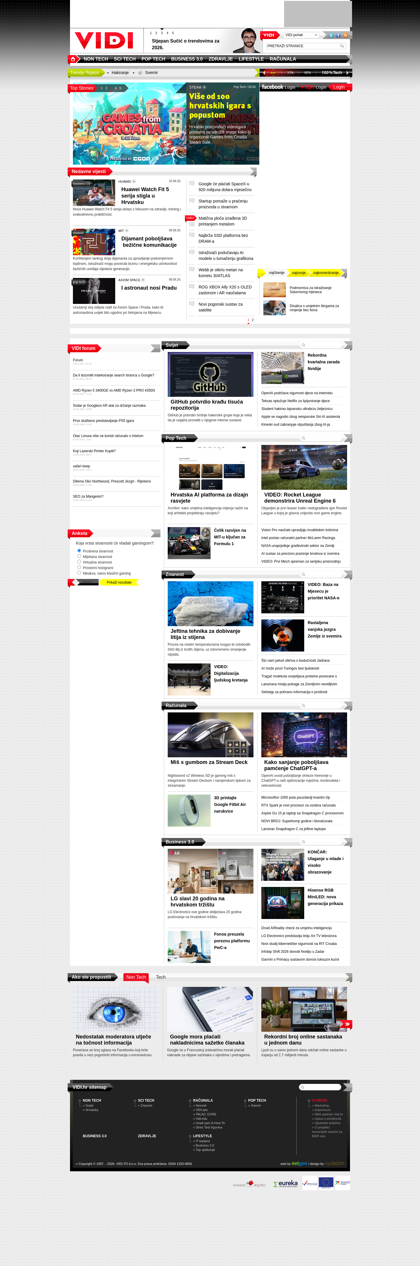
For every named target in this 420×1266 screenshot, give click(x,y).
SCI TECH (146, 1100)
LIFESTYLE (202, 1136)
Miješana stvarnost (94, 556)
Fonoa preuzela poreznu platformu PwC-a (232, 941)
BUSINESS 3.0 (94, 1136)
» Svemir (254, 1105)
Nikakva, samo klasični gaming (104, 573)
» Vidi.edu (200, 1118)
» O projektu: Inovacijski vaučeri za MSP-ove (327, 1132)
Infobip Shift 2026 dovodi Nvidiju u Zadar (292, 952)
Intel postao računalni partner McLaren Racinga (298, 538)
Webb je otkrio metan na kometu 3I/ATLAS (221, 272)
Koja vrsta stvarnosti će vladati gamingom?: (115, 543)
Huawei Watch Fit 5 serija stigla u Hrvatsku (145, 195)
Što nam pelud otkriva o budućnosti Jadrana (295, 660)
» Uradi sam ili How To (209, 1123)
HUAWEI (124, 181)
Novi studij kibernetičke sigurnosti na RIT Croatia (299, 944)
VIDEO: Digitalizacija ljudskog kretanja (231, 673)
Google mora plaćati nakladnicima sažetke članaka (207, 1040)
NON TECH (92, 1100)
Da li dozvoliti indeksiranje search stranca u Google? (113, 375)
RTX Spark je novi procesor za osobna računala (298, 805)
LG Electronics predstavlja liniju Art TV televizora (299, 936)
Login (339, 86)
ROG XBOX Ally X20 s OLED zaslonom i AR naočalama (225, 290)
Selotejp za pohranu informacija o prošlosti (294, 692)
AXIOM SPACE (129, 280)
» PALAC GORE (204, 1114)
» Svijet (88, 1105)
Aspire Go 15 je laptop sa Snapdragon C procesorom (302, 813)
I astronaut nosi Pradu (149, 288)
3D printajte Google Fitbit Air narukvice (230, 804)
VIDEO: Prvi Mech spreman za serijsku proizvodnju (301, 561)
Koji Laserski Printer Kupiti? (94, 451)
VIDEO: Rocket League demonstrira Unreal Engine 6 (300, 498)
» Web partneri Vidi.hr (327, 1114)
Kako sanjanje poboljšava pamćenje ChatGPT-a (296, 765)
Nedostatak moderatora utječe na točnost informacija (113, 1040)
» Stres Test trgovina (207, 1127)
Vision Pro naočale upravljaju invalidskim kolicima (299, 530)
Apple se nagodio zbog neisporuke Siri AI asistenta (300, 417)
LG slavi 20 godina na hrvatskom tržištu (198, 902)
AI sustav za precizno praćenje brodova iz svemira (300, 554)
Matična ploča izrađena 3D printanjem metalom (223, 221)
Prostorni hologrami (95, 567)
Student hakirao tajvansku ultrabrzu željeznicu (296, 409)
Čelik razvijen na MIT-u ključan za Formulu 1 (230, 537)
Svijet (172, 345)
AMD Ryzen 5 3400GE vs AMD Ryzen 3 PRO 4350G (114, 390)
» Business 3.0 (203, 1145)
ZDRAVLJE (147, 1136)
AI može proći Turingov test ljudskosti (290, 668)
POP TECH (257, 1100)
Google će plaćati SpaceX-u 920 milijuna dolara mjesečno (225, 187)
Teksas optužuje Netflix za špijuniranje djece (295, 401)
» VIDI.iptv (200, 1110)
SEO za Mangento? (88, 496)
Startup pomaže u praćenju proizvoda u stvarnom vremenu (223, 207)
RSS (345, 35)
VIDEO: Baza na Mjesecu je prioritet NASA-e (324, 591)
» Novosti (199, 1105)
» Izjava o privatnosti (326, 1118)
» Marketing (320, 1105)
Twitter (331, 35)
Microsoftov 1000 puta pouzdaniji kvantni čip (295, 797)
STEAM (195, 87)
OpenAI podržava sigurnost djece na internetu (296, 393)
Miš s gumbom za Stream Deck (209, 762)
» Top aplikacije (204, 1149)
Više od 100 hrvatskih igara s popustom (220, 106)
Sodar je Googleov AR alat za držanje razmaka (109, 406)
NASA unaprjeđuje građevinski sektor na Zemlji (297, 546)
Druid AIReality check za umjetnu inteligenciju (296, 928)
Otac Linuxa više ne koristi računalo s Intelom (108, 436)
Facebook (338, 35)
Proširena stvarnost (95, 551)
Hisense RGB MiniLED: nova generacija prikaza (325, 897)
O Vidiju (319, 1100)
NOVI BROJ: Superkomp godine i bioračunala (296, 821)
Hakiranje (120, 72)
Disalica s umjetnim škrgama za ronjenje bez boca (314, 308)
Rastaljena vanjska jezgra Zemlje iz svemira (325, 629)
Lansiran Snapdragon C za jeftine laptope (293, 829)
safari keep (81, 466)
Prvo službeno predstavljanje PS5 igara (103, 421)
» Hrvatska (90, 1110)
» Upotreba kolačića (326, 1123)
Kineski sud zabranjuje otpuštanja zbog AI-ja (295, 424)
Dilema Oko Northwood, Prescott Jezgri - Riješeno (112, 481)
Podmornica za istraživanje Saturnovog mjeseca (310, 290)
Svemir (151, 72)
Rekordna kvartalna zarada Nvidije (324, 362)
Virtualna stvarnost (94, 562)
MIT (121, 231)
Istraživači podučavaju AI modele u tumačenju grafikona (226, 255)
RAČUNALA (203, 1100)
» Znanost (145, 1105)
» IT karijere (201, 1141)
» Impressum (321, 1110)
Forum (78, 360)
